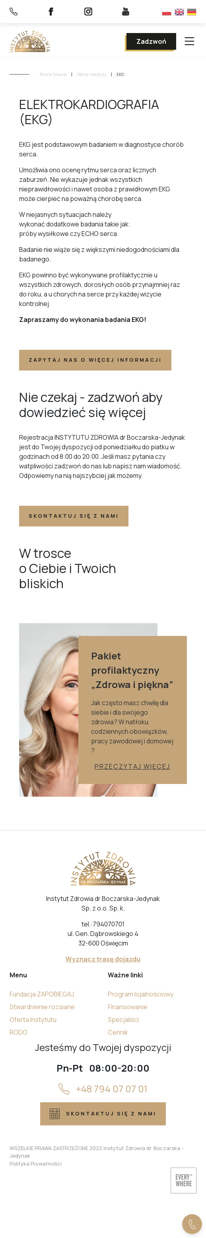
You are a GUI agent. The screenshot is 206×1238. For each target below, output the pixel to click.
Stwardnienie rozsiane (42, 1006)
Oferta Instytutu (91, 74)
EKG (120, 74)
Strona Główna (53, 74)
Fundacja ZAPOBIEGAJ (42, 994)
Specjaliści (123, 1019)
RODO (18, 1032)
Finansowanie (128, 1006)
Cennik (118, 1032)
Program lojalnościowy (140, 994)
